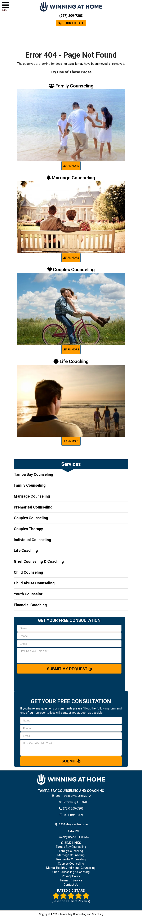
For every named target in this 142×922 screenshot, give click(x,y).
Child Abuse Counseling (34, 583)
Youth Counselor (28, 594)
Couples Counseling (31, 518)
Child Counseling (28, 572)
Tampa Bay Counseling (33, 474)
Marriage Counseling (32, 496)
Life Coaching (26, 550)
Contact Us (71, 884)
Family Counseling (30, 485)
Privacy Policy (71, 876)
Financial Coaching (30, 605)
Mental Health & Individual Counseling (71, 867)
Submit (71, 761)
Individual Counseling (32, 540)
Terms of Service (71, 880)
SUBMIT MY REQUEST (69, 669)
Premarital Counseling (33, 507)
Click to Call (71, 23)
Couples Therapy (28, 529)
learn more (71, 165)
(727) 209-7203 (71, 16)
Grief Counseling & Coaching (39, 561)
